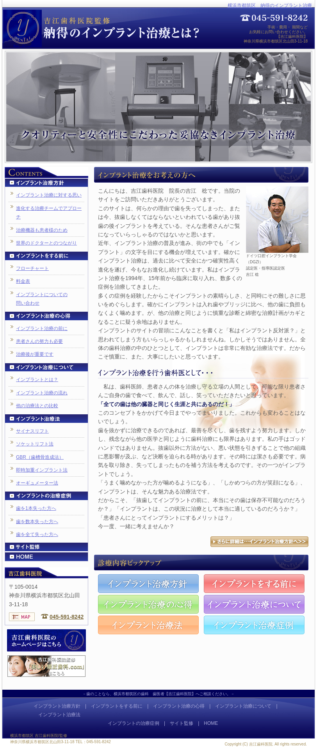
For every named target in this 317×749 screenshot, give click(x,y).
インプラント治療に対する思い (49, 195)
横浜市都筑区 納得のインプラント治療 (270, 5)
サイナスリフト (32, 431)
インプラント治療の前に (42, 328)
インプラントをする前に (116, 706)
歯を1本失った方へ (36, 508)
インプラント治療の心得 (179, 706)
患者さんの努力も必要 (39, 341)
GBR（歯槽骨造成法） (40, 457)
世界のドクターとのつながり (46, 243)
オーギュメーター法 (37, 483)
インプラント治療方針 (57, 706)
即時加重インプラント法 (42, 470)
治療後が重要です (34, 354)
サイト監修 (181, 723)
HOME (211, 723)
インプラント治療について (243, 706)
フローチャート (32, 268)
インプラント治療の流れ (42, 393)
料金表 (23, 281)
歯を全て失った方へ (37, 534)
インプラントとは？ (37, 379)
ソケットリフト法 (34, 444)
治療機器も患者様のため (42, 230)
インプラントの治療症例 (133, 723)
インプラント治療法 (59, 714)
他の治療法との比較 (37, 405)
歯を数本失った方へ (37, 521)
